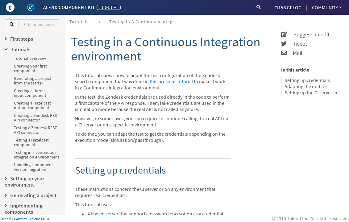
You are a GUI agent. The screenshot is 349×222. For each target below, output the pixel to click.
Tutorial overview (30, 58)
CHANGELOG (287, 7)
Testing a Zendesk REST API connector (35, 130)
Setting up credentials (307, 80)
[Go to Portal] (10, 7)
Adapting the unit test (307, 86)
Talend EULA (39, 218)
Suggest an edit (305, 34)
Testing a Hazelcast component (31, 142)
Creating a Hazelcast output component (32, 105)
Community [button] (327, 7)
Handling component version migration (33, 167)
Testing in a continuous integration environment (36, 155)
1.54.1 (109, 7)
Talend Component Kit (68, 7)
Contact (20, 218)
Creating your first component (30, 68)
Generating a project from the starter (32, 81)
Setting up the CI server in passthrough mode (313, 92)
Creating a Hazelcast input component (32, 93)
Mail (291, 53)
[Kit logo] (30, 7)
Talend (5, 218)
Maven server (104, 214)
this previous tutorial (171, 81)
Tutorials (79, 21)
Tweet (294, 44)
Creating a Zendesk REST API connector (36, 118)
